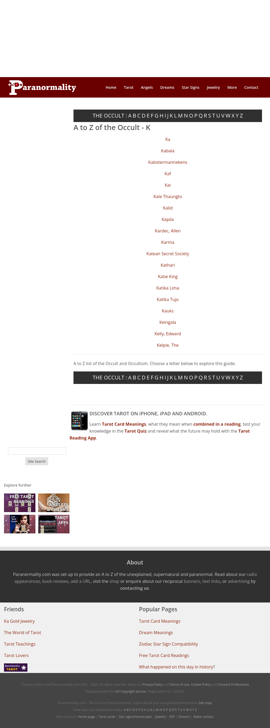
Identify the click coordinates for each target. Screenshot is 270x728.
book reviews (55, 581)
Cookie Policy (200, 684)
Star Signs (190, 87)
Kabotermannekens (167, 162)
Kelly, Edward (167, 334)
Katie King (168, 276)
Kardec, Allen (168, 231)
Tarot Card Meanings (159, 621)
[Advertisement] (135, 38)
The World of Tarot (22, 632)
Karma (167, 242)
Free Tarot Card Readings (164, 655)
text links (211, 581)
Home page (86, 716)
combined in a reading (216, 424)
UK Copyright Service (130, 691)
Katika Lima (167, 288)
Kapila (168, 219)
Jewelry (213, 87)
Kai (168, 185)
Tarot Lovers (16, 655)
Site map (205, 703)
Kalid (168, 208)
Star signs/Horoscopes (135, 716)
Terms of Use (179, 684)
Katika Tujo (168, 299)
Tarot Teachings (19, 644)
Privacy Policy (152, 684)
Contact (251, 87)
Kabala (167, 151)
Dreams (167, 87)
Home (111, 87)
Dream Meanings (156, 632)
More (232, 87)
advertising (239, 581)
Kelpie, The (168, 345)
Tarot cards (107, 716)
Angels (147, 87)
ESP (172, 716)
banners (192, 581)
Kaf (168, 174)
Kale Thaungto (167, 196)
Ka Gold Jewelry (19, 621)
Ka (167, 139)
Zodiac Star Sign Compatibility (168, 644)
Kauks (168, 311)
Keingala (167, 322)
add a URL (81, 581)
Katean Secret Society (167, 254)
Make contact (203, 716)
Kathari (168, 265)
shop (114, 581)
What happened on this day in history (176, 667)
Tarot (128, 87)
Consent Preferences (233, 684)
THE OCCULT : (110, 115)
